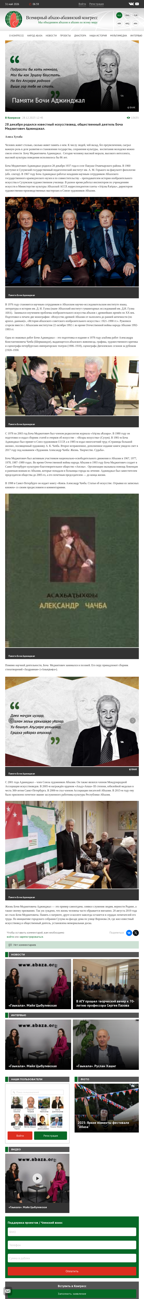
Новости (51, 35)
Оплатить (72, 1273)
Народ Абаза (34, 35)
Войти (82, 4)
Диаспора (80, 35)
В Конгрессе (12, 117)
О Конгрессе (16, 35)
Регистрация (96, 4)
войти (10, 938)
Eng (127, 15)
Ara (135, 23)
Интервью (136, 35)
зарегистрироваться (31, 938)
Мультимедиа (118, 35)
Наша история (98, 35)
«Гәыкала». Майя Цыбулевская (28, 1209)
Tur (135, 15)
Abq (127, 23)
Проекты (65, 35)
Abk (119, 23)
